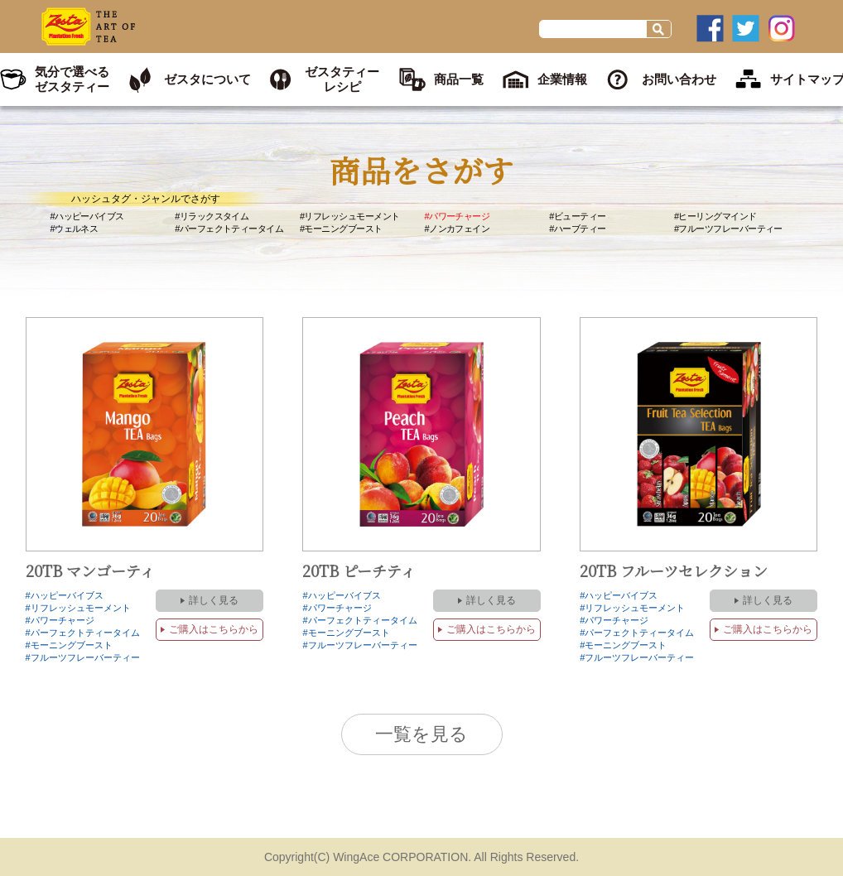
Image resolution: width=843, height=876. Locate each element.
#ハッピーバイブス (87, 216)
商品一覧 (459, 79)
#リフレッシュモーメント (350, 216)
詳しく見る (213, 600)
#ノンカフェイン (457, 228)
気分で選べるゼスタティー (72, 79)
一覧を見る (421, 734)
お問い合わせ (679, 79)
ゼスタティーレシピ (342, 79)
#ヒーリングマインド (715, 216)
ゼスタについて (207, 79)
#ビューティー (577, 216)
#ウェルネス (75, 228)
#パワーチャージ (457, 216)
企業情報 (562, 79)
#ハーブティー (577, 228)
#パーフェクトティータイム (229, 228)
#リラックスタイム (211, 216)
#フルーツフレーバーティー (728, 228)
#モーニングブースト (341, 228)
